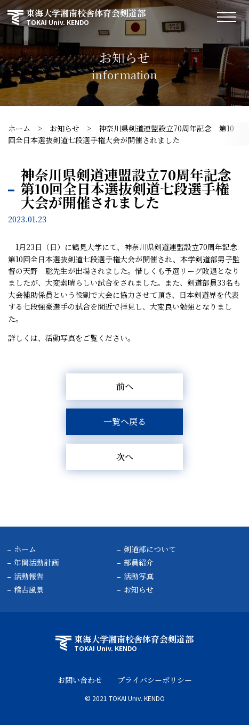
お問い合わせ (80, 679)
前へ (124, 386)
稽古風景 (29, 589)
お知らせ (64, 128)
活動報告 (29, 576)
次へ (124, 457)
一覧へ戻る (124, 421)
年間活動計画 (36, 562)
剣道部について (150, 549)
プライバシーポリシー (154, 679)
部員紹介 (139, 562)
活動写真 (139, 576)
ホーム (19, 128)
